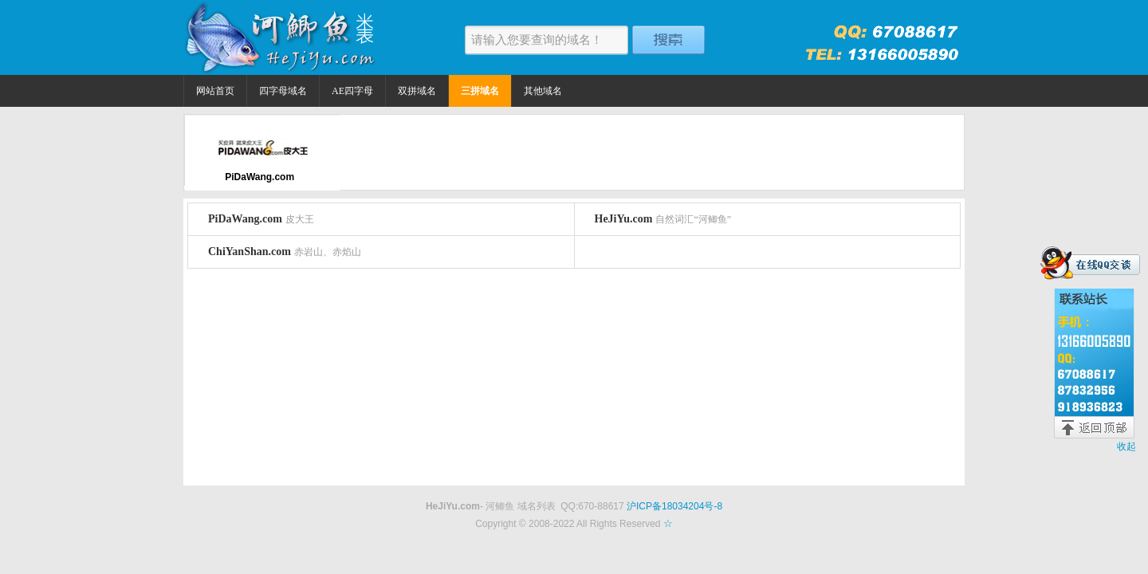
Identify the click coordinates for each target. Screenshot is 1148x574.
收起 (1126, 446)
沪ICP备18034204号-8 (674, 506)
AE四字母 (352, 90)
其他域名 (543, 90)
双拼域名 (417, 90)
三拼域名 (480, 90)
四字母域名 (283, 90)
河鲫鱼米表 (283, 37)
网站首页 (215, 90)
